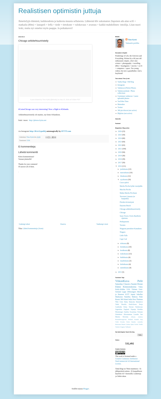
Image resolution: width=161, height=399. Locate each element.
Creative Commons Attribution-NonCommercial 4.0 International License (127, 361)
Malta (126, 302)
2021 (120, 149)
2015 (120, 272)
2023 (120, 142)
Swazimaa (133, 312)
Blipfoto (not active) (125, 113)
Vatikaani (128, 327)
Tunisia (117, 327)
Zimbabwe (118, 314)
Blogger (86, 389)
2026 (120, 131)
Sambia (126, 312)
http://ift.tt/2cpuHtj (38, 131)
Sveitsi (136, 324)
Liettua (128, 324)
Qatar (132, 324)
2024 (120, 138)
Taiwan (131, 307)
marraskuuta (124, 173)
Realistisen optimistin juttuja (59, 10)
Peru (134, 299)
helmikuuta (124, 264)
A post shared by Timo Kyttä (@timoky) (43, 99)
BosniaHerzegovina (121, 319)
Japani (133, 294)
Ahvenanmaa (128, 314)
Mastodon (121, 104)
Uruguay (122, 327)
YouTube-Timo (123, 101)
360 (121, 299)
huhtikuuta (124, 257)
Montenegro (119, 312)
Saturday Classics (122, 284)
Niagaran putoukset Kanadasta (131, 228)
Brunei (123, 324)
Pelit (140, 281)
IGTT (127, 294)
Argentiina (118, 309)
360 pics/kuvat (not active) (127, 110)
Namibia (127, 297)
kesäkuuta (124, 250)
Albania (133, 317)
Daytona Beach (125, 206)
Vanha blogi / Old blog (126, 82)
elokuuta (123, 243)
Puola (128, 322)
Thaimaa (139, 299)
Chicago (123, 212)
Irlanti (126, 299)
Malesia (135, 297)
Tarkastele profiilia (132, 43)
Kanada (136, 319)
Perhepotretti (124, 222)
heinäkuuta (124, 247)
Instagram (121, 85)
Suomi (134, 284)
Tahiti (117, 304)
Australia (140, 322)
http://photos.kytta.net (37, 120)
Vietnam (140, 312)
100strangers (131, 292)
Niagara (122, 232)
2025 (120, 135)
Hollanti (130, 319)
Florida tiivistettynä (127, 202)
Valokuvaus (139, 307)
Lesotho (136, 314)
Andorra (140, 317)
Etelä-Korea (133, 304)
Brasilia (123, 304)
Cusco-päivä (124, 182)
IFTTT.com (66, 131)
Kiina (125, 307)
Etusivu (63, 224)
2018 (120, 159)
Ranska (133, 322)
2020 (120, 152)
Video (140, 287)
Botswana (118, 324)
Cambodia (118, 307)
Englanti (126, 309)
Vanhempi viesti (102, 224)
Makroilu (132, 302)
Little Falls (124, 235)
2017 (120, 162)
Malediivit (139, 302)
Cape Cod (123, 239)
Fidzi (141, 297)
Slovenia (125, 317)
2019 (120, 156)
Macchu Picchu (125, 189)
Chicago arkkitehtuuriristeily (130, 209)
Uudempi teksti (24, 224)
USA (28, 140)
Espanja (133, 309)
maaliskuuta (124, 261)
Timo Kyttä (132, 40)
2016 (120, 166)
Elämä (118, 287)
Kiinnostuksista (129, 287)
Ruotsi (117, 299)
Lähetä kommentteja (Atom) (33, 228)
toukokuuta (124, 254)
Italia (130, 299)
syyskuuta (124, 179)
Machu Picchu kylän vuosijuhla (131, 186)
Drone (140, 284)
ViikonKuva (122, 281)
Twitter (120, 107)
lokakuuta (124, 176)
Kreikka (140, 309)
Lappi (124, 292)
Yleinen (134, 289)
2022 (120, 145)
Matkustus (119, 297)
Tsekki (141, 324)
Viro (116, 302)
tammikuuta (124, 268)
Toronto (122, 225)
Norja (141, 304)
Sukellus (140, 294)
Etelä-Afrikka (120, 289)
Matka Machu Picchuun (128, 193)
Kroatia (122, 322)
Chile (121, 302)
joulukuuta (124, 169)
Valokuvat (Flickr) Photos (127, 88)
